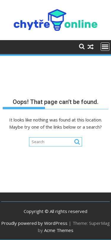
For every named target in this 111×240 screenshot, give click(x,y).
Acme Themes (58, 230)
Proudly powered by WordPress (34, 223)
